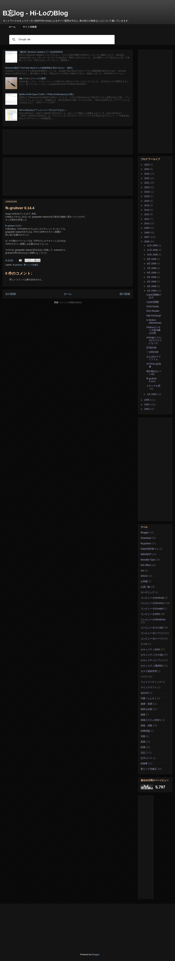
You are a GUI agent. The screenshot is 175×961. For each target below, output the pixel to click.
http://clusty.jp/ (153, 315)
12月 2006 (152, 245)
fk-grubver (17, 265)
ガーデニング (148, 592)
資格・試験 (146, 725)
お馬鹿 (144, 581)
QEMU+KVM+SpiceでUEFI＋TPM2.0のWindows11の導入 (46, 94)
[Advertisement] (67, 141)
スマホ (144, 644)
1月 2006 (152, 394)
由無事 (144, 763)
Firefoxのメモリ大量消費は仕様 (153, 330)
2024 (147, 169)
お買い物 (145, 587)
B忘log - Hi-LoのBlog (35, 13)
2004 (147, 404)
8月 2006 (152, 263)
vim (142, 570)
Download (146, 538)
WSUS (144, 576)
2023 (147, 173)
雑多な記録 (146, 709)
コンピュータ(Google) (152, 608)
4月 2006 (152, 281)
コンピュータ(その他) (152, 627)
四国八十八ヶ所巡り (151, 720)
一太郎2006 (152, 352)
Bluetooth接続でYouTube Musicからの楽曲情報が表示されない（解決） (39, 68)
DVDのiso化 (152, 306)
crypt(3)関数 (152, 302)
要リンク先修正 (31, 265)
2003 (147, 409)
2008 (147, 232)
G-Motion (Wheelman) (153, 321)
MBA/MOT (146, 554)
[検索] (61, 40)
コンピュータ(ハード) (152, 638)
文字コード (146, 758)
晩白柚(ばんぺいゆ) (153, 372)
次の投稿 (10, 294)
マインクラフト (149, 687)
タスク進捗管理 (149, 671)
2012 (147, 214)
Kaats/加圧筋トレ (150, 548)
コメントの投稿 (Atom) (70, 302)
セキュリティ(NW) (150, 649)
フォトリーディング (151, 682)
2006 (147, 241)
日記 (143, 752)
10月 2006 (152, 254)
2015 (147, 201)
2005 (147, 400)
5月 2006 (152, 277)
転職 (143, 747)
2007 (147, 237)
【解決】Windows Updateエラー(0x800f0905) (41, 52)
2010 (147, 223)
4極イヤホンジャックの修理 (32, 78)
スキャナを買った (153, 387)
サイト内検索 (30, 27)
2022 (147, 178)
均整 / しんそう (149, 698)
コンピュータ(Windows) (153, 619)
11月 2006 (152, 250)
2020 (147, 187)
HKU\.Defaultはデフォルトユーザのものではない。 (43, 110)
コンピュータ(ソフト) (152, 633)
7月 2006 (152, 268)
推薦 (143, 741)
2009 (147, 228)
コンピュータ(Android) (152, 597)
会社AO (145, 693)
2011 (147, 219)
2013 (147, 210)
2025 (147, 164)
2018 (147, 191)
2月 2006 (152, 290)
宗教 (143, 736)
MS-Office (146, 565)
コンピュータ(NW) (150, 614)
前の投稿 (125, 294)
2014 (147, 205)
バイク (144, 676)
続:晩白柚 (151, 347)
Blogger (145, 532)
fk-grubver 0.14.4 (13, 225)
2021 (147, 182)
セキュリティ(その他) (152, 654)
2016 (147, 196)
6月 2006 (152, 272)
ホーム (12, 27)
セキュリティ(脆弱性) (152, 665)
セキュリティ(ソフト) (152, 660)
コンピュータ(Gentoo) (152, 603)
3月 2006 (152, 286)
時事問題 (145, 731)
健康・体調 (146, 703)
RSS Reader (152, 311)
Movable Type (148, 559)
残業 (143, 714)
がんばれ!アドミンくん (153, 358)
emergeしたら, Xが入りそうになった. (154, 340)
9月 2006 (152, 259)
